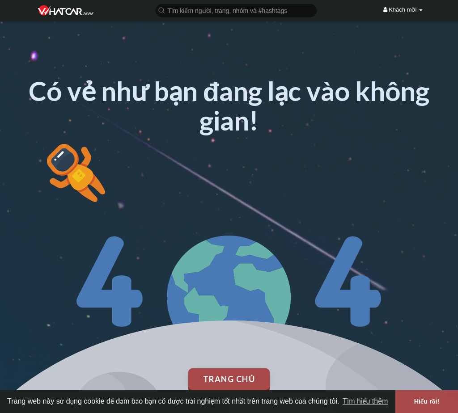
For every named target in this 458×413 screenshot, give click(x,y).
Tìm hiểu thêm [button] (365, 401)
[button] (236, 10)
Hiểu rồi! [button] (427, 401)
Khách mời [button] (403, 9)
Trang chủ (229, 379)
